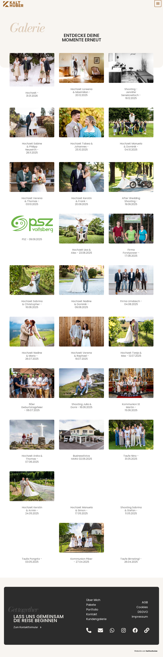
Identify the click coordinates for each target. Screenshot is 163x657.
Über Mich (93, 600)
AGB (145, 602)
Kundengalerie (96, 619)
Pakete (91, 605)
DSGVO (143, 612)
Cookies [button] (142, 607)
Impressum (140, 617)
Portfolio (92, 609)
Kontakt (91, 614)
